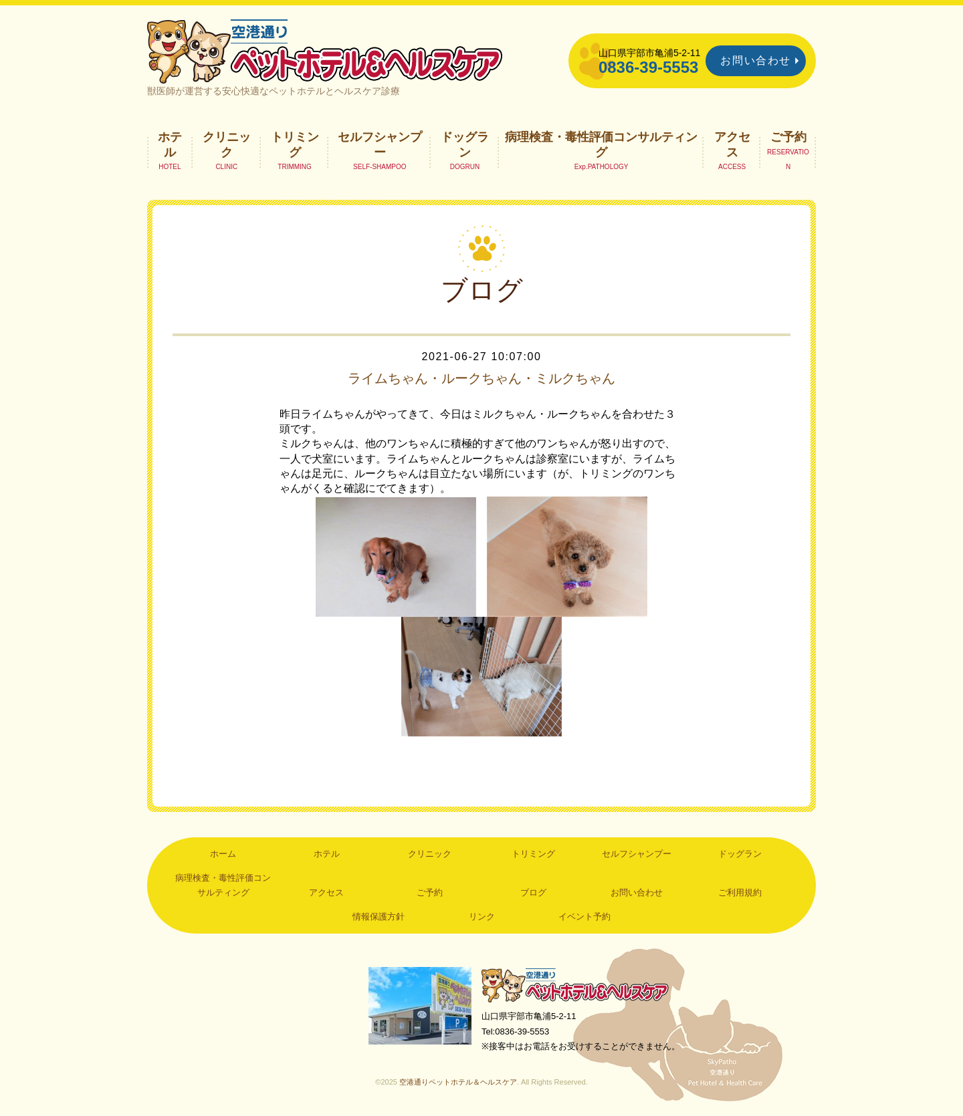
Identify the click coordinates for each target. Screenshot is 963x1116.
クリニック (227, 144)
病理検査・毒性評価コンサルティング (601, 144)
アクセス (732, 144)
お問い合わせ (755, 60)
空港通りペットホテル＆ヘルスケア (575, 984)
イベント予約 (584, 917)
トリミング (295, 144)
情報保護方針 (378, 917)
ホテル (170, 144)
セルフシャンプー (380, 144)
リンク (482, 917)
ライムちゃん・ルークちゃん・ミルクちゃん (481, 378)
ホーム (223, 854)
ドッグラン (465, 144)
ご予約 (788, 137)
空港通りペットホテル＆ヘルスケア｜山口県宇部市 (325, 50)
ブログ (533, 892)
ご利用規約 (740, 892)
